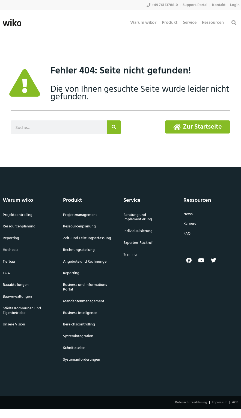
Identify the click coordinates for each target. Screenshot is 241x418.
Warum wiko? (143, 22)
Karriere (189, 224)
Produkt (169, 22)
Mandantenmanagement (83, 301)
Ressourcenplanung (79, 226)
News (188, 214)
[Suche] (114, 127)
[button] (233, 22)
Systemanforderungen (81, 360)
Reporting (71, 273)
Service (190, 22)
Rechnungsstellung (79, 250)
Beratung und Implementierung (137, 217)
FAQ (187, 233)
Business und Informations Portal (85, 287)
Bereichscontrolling (79, 324)
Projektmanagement (80, 215)
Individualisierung (138, 231)
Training (130, 254)
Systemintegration (78, 336)
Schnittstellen (74, 348)
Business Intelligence (80, 313)
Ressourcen (213, 22)
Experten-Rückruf (138, 243)
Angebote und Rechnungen (86, 262)
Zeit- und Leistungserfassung (87, 238)
